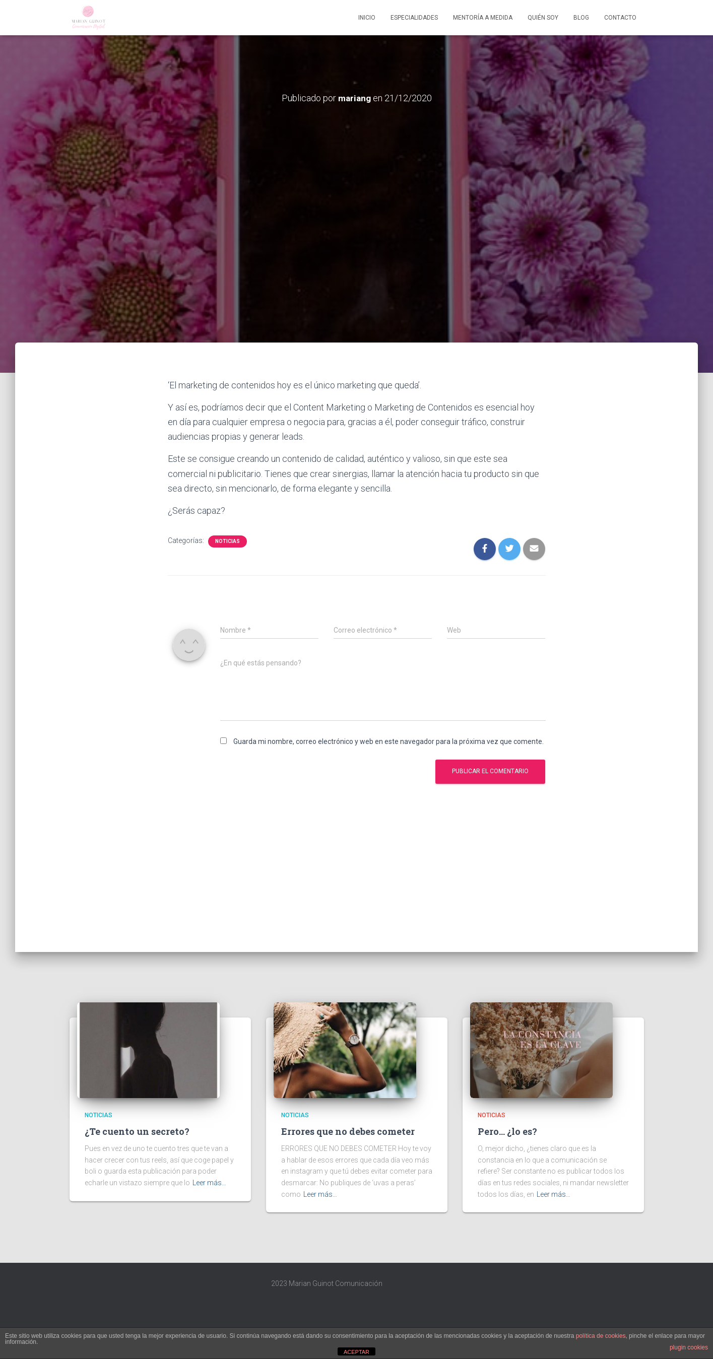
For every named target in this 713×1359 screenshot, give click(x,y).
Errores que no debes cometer (348, 1131)
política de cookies (601, 1335)
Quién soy (543, 17)
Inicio (366, 17)
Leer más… (209, 1183)
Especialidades (414, 17)
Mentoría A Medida (482, 17)
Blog (581, 17)
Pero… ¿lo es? (507, 1131)
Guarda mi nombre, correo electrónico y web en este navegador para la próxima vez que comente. (388, 741)
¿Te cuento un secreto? (137, 1131)
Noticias (227, 541)
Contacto (620, 17)
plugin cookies (689, 1347)
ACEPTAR (356, 1352)
